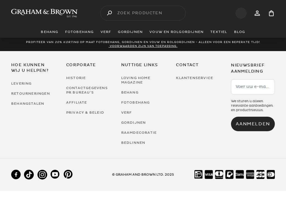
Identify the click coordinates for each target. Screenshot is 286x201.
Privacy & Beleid (85, 112)
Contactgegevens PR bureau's (87, 90)
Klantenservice (194, 78)
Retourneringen (30, 93)
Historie (76, 78)
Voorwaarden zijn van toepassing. (143, 46)
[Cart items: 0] (271, 13)
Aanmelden (253, 124)
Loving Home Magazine (135, 80)
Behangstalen (27, 104)
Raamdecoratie (139, 133)
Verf (126, 112)
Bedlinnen (133, 143)
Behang (130, 92)
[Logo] (44, 13)
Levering (21, 83)
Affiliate (76, 102)
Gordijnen (133, 123)
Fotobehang (135, 102)
